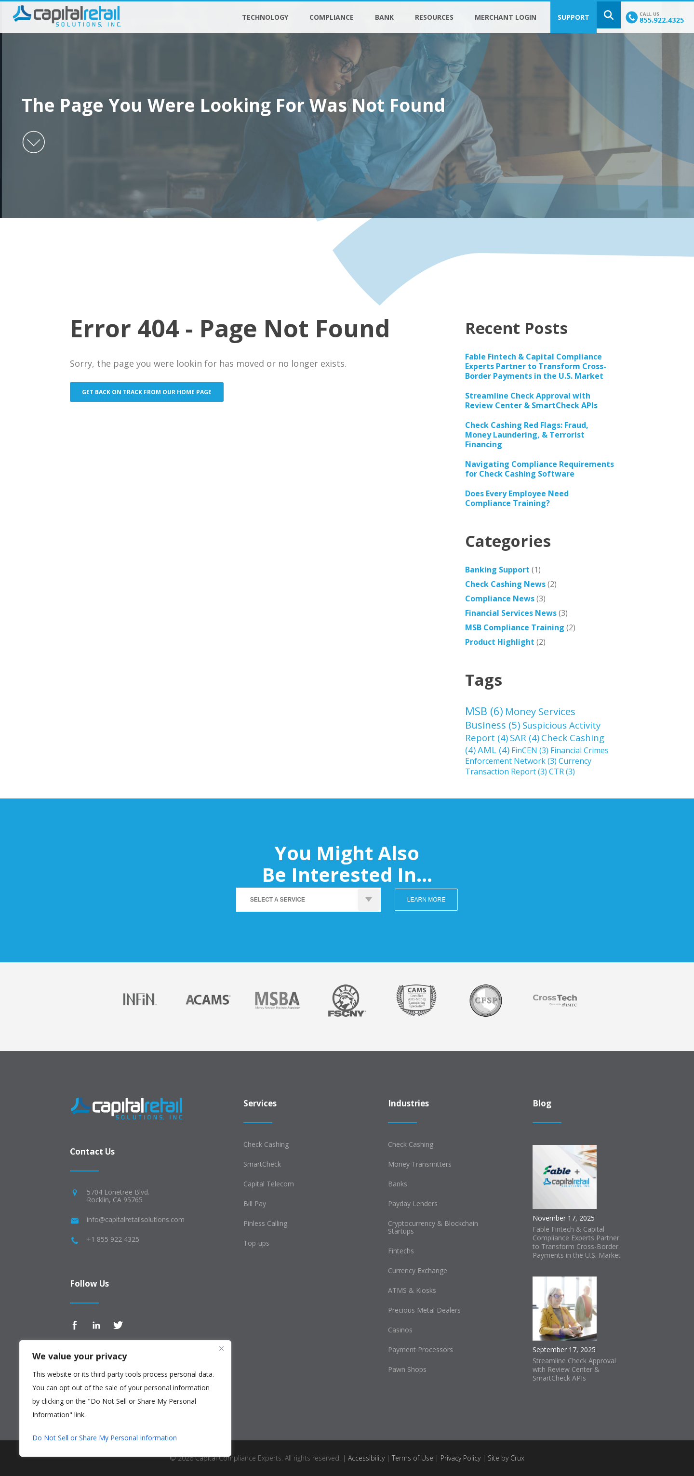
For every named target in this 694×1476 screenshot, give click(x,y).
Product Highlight (499, 642)
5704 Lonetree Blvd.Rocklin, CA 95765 (118, 1195)
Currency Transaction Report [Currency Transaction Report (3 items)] (528, 766)
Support (573, 17)
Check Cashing (266, 1144)
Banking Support (497, 569)
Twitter (118, 1325)
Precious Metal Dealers (424, 1310)
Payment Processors (420, 1349)
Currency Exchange (417, 1270)
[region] (125, 1398)
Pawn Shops (407, 1369)
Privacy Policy (460, 1458)
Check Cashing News (505, 584)
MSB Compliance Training (514, 627)
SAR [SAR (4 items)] (524, 737)
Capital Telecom (268, 1183)
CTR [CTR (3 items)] (562, 771)
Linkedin (96, 1325)
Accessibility (366, 1458)
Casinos (400, 1329)
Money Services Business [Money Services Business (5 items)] (520, 718)
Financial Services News (511, 613)
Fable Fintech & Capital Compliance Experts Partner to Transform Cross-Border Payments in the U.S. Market (535, 366)
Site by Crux (506, 1458)
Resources (434, 17)
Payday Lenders (413, 1203)
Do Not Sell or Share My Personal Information (104, 1437)
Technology (265, 17)
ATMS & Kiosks (412, 1290)
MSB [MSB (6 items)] (484, 711)
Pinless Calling (265, 1223)
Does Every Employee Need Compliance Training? (517, 498)
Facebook (75, 1325)
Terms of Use (412, 1458)
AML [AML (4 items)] (493, 750)
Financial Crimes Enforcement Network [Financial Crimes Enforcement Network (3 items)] (537, 755)
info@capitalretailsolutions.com (136, 1219)
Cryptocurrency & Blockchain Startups (433, 1227)
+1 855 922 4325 (113, 1239)
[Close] (221, 1348)
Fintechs (401, 1250)
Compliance (331, 17)
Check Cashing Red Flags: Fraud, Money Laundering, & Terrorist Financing (526, 435)
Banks (397, 1183)
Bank (384, 17)
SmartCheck (262, 1164)
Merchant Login (505, 17)
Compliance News (499, 598)
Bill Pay (254, 1203)
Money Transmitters (420, 1164)
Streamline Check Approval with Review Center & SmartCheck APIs (531, 400)
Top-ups (256, 1243)
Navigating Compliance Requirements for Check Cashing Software (539, 469)
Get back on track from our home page (147, 392)
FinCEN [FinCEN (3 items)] (529, 750)
